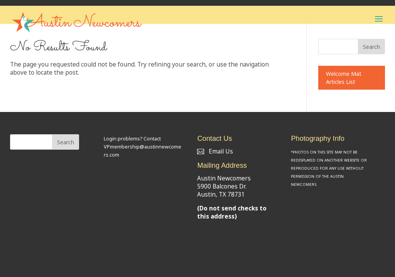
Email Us (215, 151)
